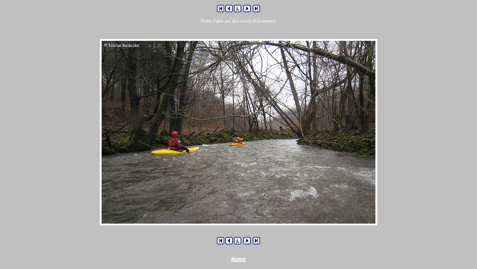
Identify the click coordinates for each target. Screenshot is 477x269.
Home (238, 260)
